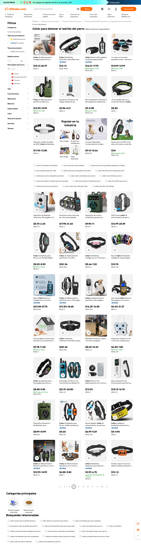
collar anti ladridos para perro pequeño (87, 521)
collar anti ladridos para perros (90, 526)
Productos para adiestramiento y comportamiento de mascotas (108, 21)
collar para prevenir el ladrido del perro (86, 181)
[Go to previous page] (60, 487)
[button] (78, 9)
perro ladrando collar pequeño (73, 165)
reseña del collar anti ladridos (103, 186)
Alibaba (35, 21)
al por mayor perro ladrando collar (75, 186)
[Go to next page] (107, 487)
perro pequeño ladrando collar (45, 171)
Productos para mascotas (71, 21)
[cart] (109, 9)
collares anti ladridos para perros (48, 542)
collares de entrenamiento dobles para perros (24, 531)
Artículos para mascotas (50, 21)
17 (102, 486)
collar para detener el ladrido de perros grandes (51, 181)
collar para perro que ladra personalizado (60, 531)
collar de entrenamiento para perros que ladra (58, 526)
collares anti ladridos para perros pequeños (23, 536)
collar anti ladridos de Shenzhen (45, 165)
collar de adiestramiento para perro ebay (94, 536)
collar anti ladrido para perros (116, 181)
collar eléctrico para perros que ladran (54, 521)
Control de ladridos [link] (39, 24)
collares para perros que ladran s (46, 186)
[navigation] (18, 254)
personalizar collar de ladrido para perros (22, 526)
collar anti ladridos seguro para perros (93, 531)
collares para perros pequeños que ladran (76, 171)
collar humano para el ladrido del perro (22, 521)
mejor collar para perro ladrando (20, 542)
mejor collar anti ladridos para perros (81, 176)
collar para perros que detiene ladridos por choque (107, 165)
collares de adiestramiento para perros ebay (59, 536)
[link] (138, 524)
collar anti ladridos (114, 526)
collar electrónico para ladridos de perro (109, 171)
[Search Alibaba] (54, 9)
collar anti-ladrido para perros (111, 176)
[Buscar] (86, 9)
